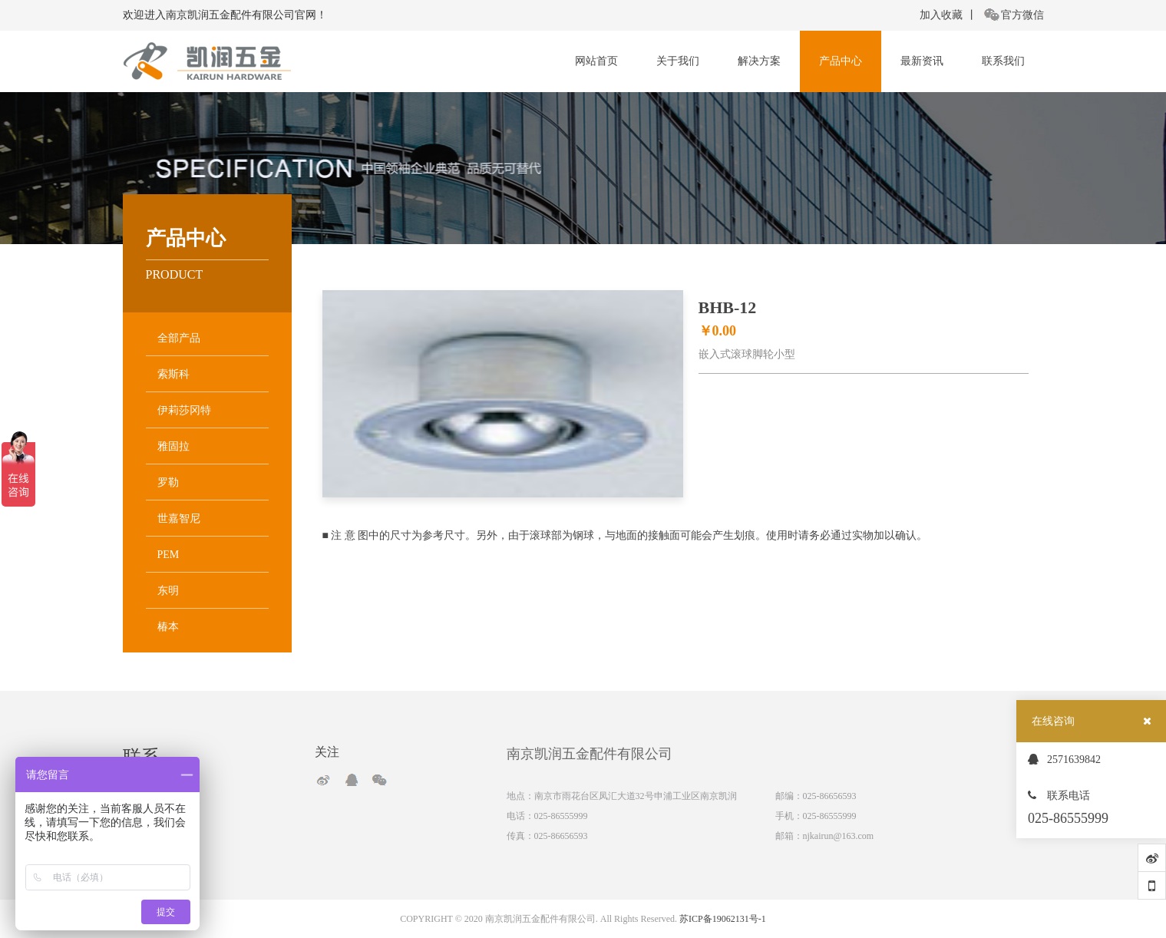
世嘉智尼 (178, 518)
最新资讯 (921, 61)
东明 (168, 590)
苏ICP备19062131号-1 (722, 918)
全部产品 (178, 338)
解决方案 (759, 61)
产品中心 (840, 61)
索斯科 (173, 374)
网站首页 (596, 61)
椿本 (168, 626)
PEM (168, 554)
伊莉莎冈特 (184, 410)
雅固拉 (173, 446)
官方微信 (1014, 15)
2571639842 (1064, 759)
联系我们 (1003, 61)
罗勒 (168, 482)
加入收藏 (941, 15)
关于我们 (677, 61)
